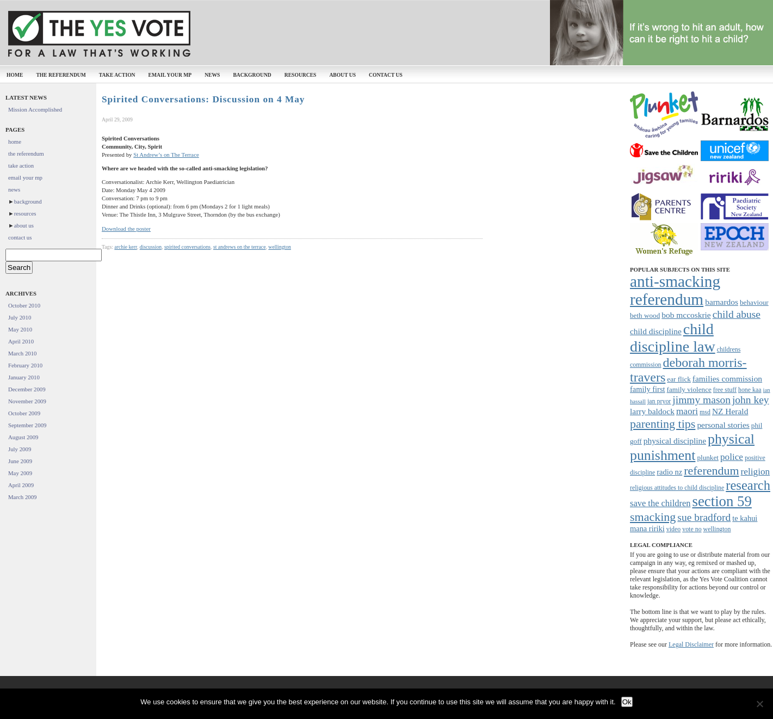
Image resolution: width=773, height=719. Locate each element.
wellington (279, 247)
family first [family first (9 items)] (647, 389)
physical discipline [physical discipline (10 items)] (675, 440)
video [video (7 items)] (673, 529)
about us (342, 75)
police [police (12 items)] (731, 457)
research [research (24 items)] (748, 485)
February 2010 (25, 365)
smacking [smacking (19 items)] (653, 517)
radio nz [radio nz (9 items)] (669, 472)
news (212, 75)
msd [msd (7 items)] (705, 412)
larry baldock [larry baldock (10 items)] (652, 411)
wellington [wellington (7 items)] (717, 529)
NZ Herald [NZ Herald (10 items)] (730, 411)
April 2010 (21, 341)
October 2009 (24, 413)
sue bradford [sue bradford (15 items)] (704, 517)
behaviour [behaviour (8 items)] (754, 302)
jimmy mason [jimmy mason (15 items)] (701, 399)
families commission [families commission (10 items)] (727, 378)
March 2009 (22, 497)
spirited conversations (187, 247)
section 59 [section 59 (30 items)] (721, 501)
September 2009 (27, 425)
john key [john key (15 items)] (750, 399)
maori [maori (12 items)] (687, 411)
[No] (759, 703)
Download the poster (126, 228)
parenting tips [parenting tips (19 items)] (662, 424)
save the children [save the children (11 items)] (660, 503)
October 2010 (24, 305)
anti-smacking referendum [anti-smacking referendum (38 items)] (675, 290)
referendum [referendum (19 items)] (711, 470)
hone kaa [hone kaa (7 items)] (750, 390)
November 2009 (27, 401)
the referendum (60, 75)
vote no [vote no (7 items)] (691, 529)
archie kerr (125, 247)
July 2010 (19, 317)
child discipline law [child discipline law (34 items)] (672, 338)
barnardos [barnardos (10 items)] (721, 301)
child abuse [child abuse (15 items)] (736, 314)
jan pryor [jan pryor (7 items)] (659, 401)
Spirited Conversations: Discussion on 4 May (203, 99)
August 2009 (23, 437)
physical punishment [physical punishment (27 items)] (692, 447)
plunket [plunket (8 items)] (708, 457)
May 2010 (20, 329)
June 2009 (20, 461)
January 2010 (24, 377)
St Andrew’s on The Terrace (166, 154)
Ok (627, 702)
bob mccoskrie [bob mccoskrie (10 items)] (685, 314)
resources (301, 75)
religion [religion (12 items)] (755, 471)
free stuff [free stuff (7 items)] (725, 390)
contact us (386, 75)
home (15, 75)
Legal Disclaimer (691, 644)
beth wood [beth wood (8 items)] (645, 315)
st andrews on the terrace (239, 247)
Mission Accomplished (35, 109)
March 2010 (22, 353)
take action (117, 75)
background (252, 75)
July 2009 (19, 449)
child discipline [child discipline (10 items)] (656, 331)
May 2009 (20, 473)
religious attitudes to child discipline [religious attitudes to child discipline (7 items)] (677, 487)
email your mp (170, 75)
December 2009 (27, 389)
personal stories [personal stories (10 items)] (723, 424)
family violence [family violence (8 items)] (689, 389)
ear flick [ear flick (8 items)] (679, 379)
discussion (151, 247)
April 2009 (21, 485)
